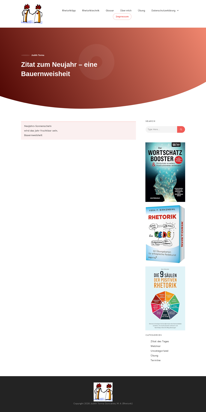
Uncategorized (159, 350)
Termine (156, 360)
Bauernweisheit (33, 135)
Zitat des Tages (160, 341)
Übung (154, 355)
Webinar (156, 346)
